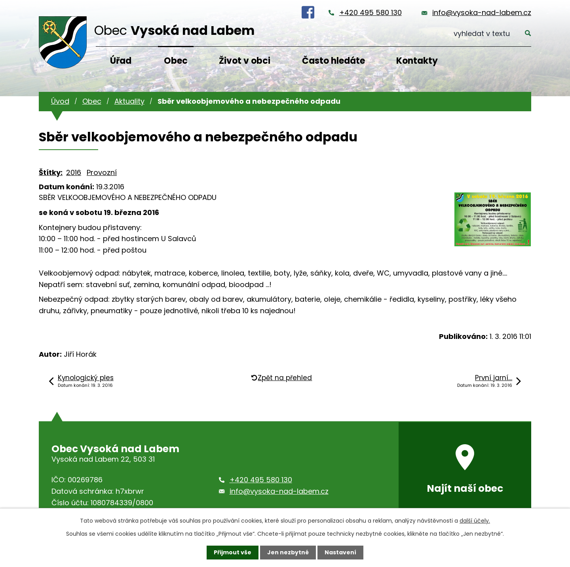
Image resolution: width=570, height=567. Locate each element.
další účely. (475, 521)
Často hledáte (333, 61)
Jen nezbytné (288, 552)
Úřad (120, 61)
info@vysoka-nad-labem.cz (481, 12)
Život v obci (244, 61)
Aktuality (129, 101)
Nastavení (340, 552)
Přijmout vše (232, 552)
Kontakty (417, 61)
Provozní (102, 172)
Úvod (60, 101)
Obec (176, 61)
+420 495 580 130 (370, 12)
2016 (73, 172)
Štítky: (51, 172)
